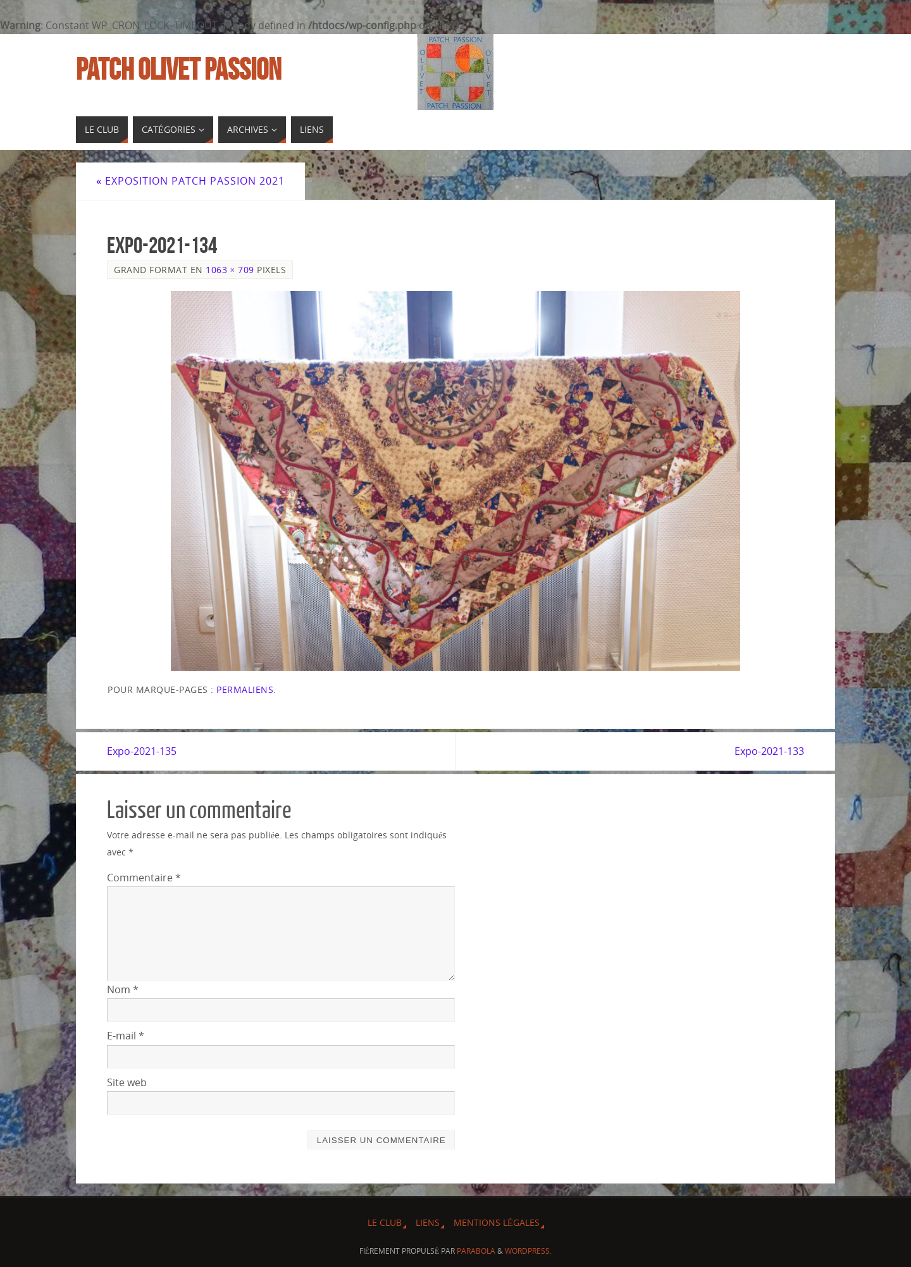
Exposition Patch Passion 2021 (190, 181)
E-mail (125, 1036)
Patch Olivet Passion (178, 69)
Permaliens (244, 689)
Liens (428, 1222)
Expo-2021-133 (769, 751)
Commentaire (144, 877)
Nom (123, 989)
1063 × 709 (230, 270)
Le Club (385, 1222)
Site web (127, 1082)
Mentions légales (497, 1222)
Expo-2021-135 (142, 751)
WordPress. (528, 1251)
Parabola (476, 1251)
